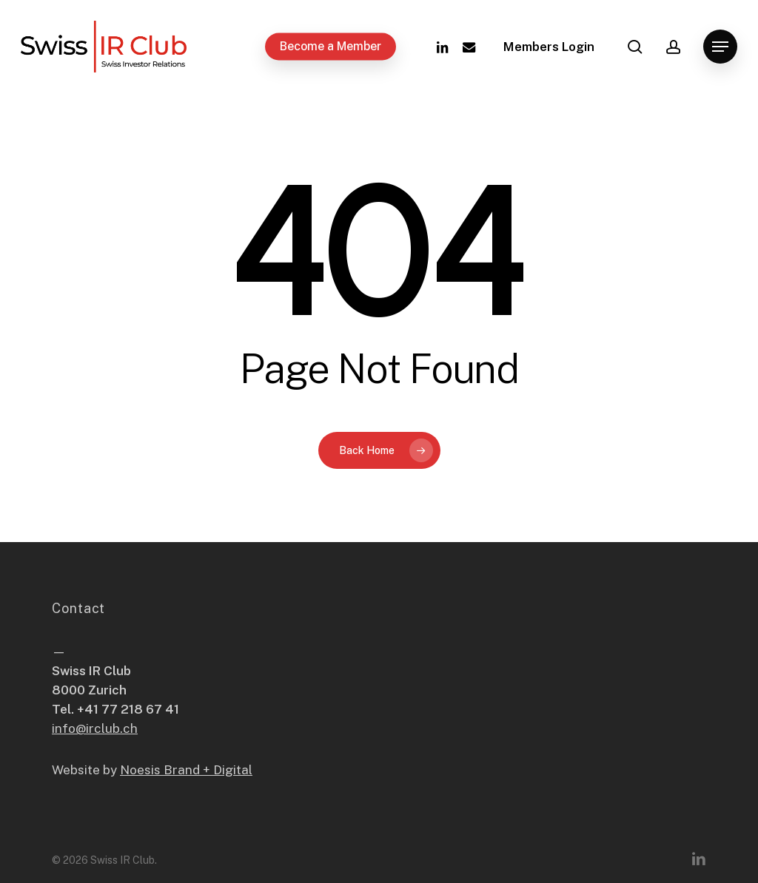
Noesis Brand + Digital (186, 769)
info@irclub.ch (95, 728)
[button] (720, 47)
